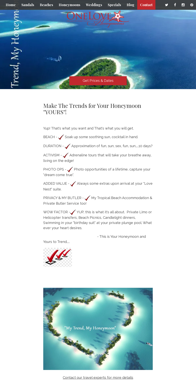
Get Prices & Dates (98, 81)
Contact (146, 4)
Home (11, 4)
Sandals (27, 4)
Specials (114, 4)
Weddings (94, 4)
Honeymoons (69, 4)
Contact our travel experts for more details (98, 378)
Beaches (46, 4)
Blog (130, 4)
